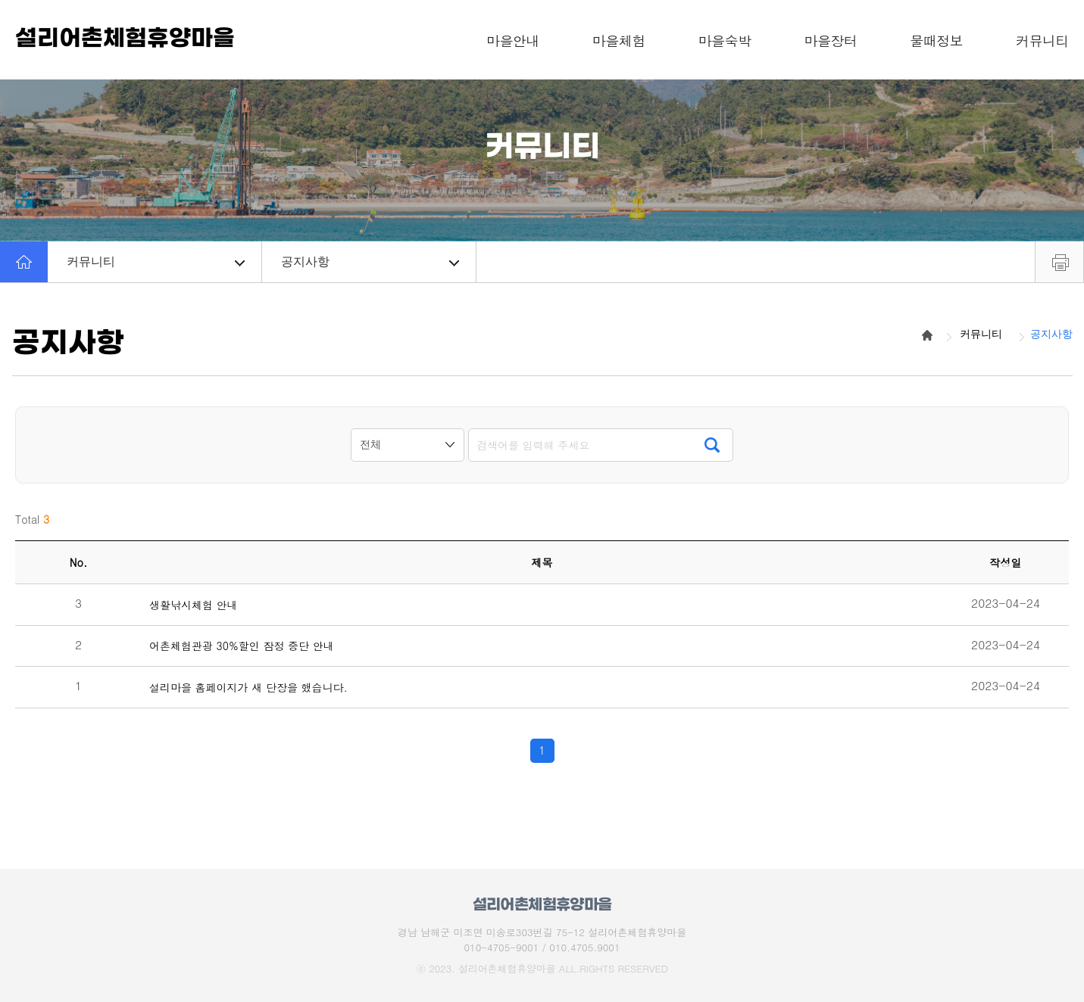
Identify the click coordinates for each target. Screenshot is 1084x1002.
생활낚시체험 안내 (193, 605)
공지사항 (370, 261)
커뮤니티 (156, 261)
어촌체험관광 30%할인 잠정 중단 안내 (241, 646)
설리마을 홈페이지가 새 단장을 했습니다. (248, 687)
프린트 (1059, 261)
